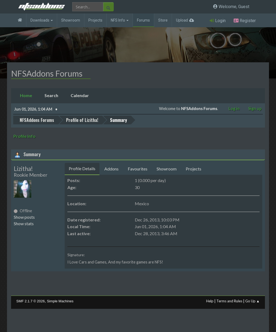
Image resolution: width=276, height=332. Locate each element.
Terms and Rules (229, 301)
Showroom (70, 20)
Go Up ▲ (252, 301)
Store (163, 20)
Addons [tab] (111, 168)
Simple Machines (60, 301)
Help (209, 301)
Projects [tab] (193, 168)
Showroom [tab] (167, 168)
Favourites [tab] (137, 168)
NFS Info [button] (120, 20)
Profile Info (24, 136)
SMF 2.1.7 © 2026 (30, 301)
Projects (95, 20)
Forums (143, 20)
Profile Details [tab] (82, 168)
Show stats (24, 223)
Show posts (24, 217)
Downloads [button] (41, 20)
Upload (182, 20)
